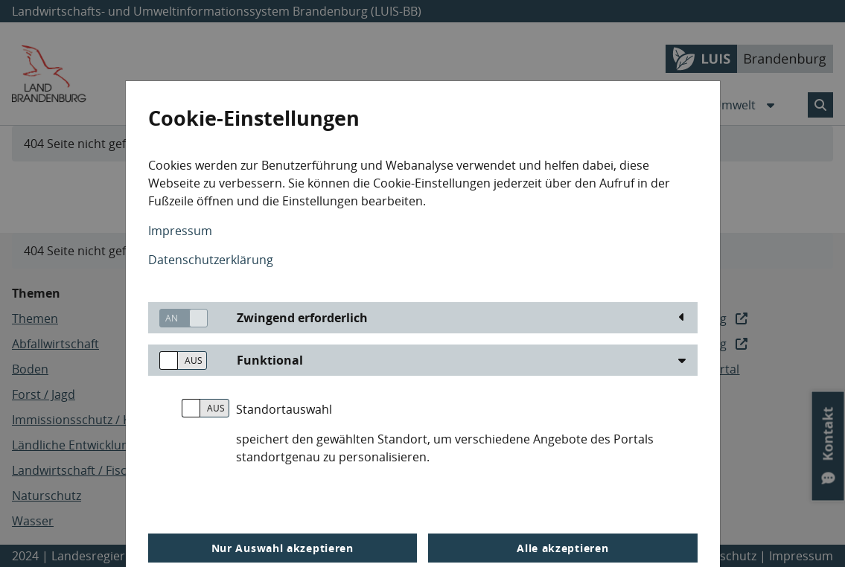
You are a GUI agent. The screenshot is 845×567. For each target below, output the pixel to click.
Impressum (180, 230)
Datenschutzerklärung (210, 260)
